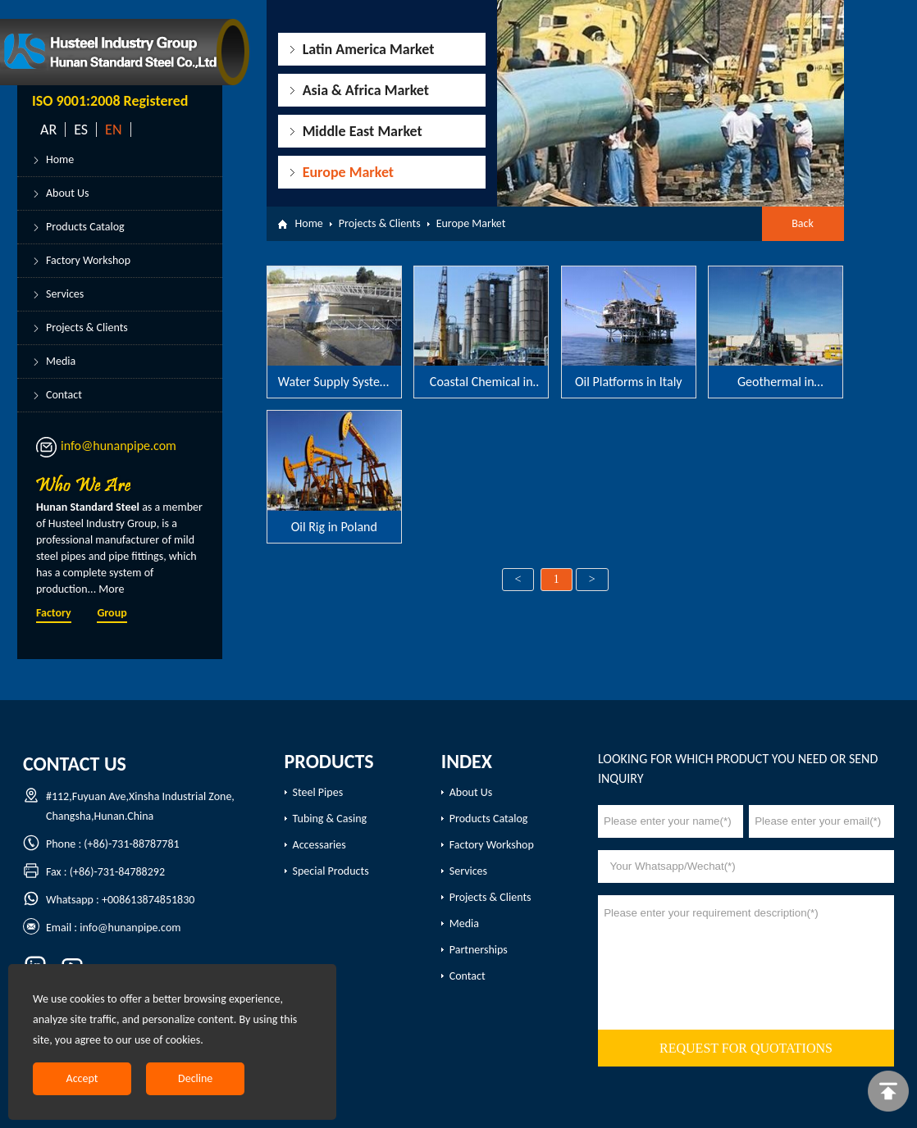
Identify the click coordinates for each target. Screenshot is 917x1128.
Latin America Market (369, 49)
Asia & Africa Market (366, 90)
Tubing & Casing (330, 819)
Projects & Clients (87, 327)
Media (60, 361)
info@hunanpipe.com (118, 445)
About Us (67, 193)
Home (60, 159)
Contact (64, 395)
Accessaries (319, 845)
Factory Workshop (88, 260)
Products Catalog (85, 227)
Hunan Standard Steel (87, 507)
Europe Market (348, 172)
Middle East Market (362, 131)
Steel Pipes (318, 792)
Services (65, 294)
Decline (195, 1078)
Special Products (331, 871)
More (111, 589)
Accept (82, 1078)
